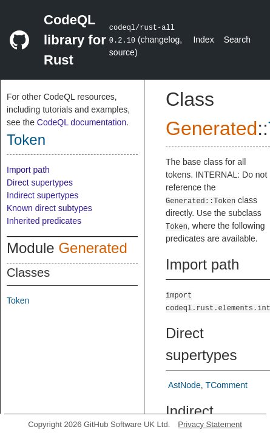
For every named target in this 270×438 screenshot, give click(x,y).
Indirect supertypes (42, 195)
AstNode (184, 385)
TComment (227, 385)
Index (203, 39)
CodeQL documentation (81, 122)
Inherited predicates (44, 221)
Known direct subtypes (49, 208)
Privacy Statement (210, 424)
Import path (28, 170)
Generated (92, 248)
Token (26, 139)
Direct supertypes (40, 182)
